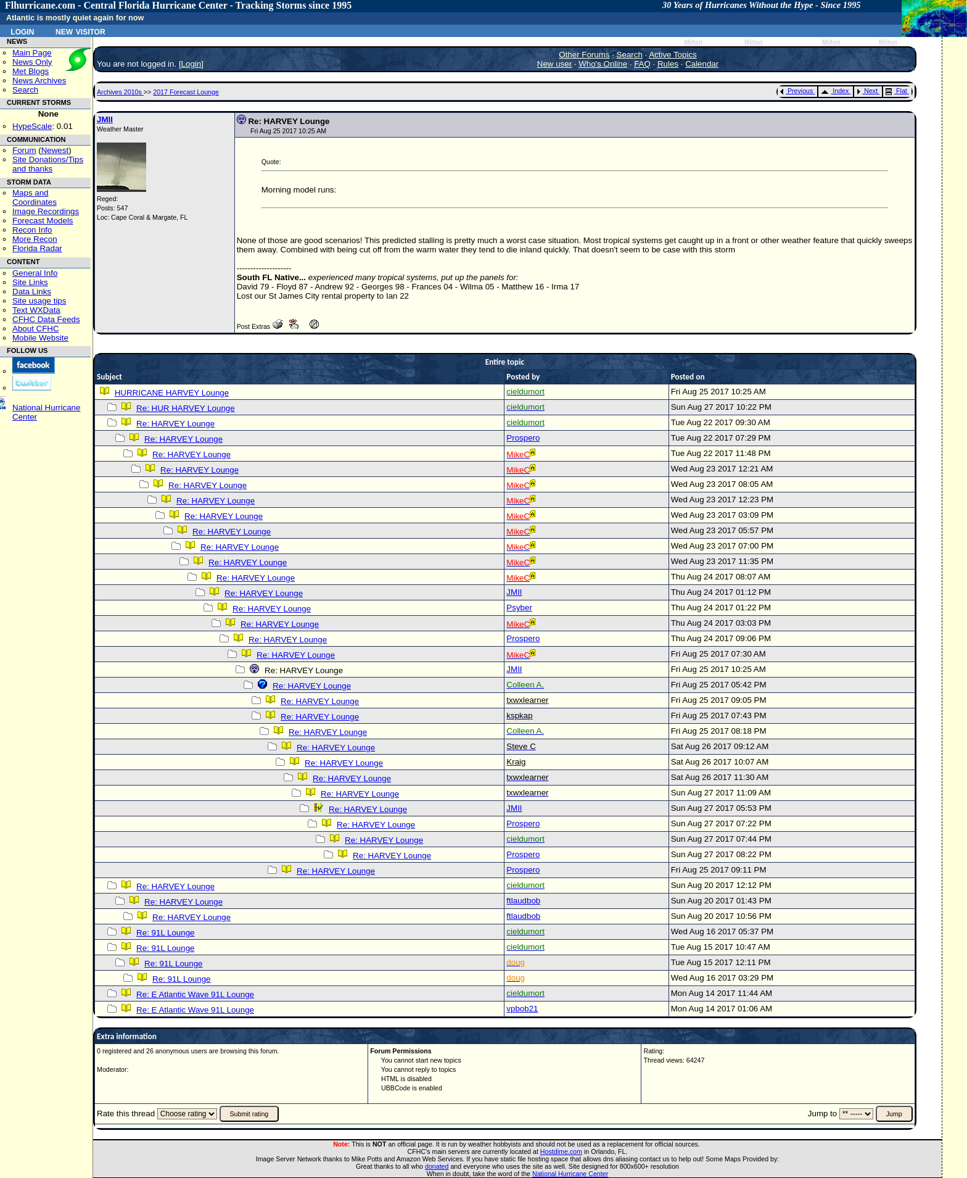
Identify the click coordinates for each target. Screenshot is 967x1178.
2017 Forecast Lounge (186, 92)
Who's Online (602, 63)
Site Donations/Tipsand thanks (47, 164)
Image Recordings (45, 211)
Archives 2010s (120, 92)
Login (22, 31)
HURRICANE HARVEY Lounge (172, 392)
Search (25, 89)
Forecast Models (42, 220)
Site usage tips (39, 300)
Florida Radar (37, 248)
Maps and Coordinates (34, 197)
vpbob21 (522, 1008)
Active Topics (673, 54)
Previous (796, 90)
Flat (896, 90)
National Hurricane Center (570, 1173)
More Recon (34, 239)
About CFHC (35, 328)
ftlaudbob (523, 900)
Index (834, 90)
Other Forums (584, 54)
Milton (693, 42)
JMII (105, 119)
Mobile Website (40, 337)
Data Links (31, 291)
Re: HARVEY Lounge (175, 423)
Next (867, 90)
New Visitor (80, 31)
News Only (32, 62)
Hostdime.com (561, 1151)
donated (437, 1166)
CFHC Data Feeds (46, 319)
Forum (24, 150)
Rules (667, 63)
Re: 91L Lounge (165, 932)
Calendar (701, 63)
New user (554, 63)
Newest (54, 150)
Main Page (32, 52)
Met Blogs (30, 71)
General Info (34, 273)
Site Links (30, 282)
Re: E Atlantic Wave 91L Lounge (195, 994)
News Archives (39, 80)
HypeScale (32, 126)
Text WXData (36, 310)
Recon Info (32, 229)
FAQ (642, 63)
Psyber (519, 607)
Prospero (523, 437)
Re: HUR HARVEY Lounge (185, 408)
